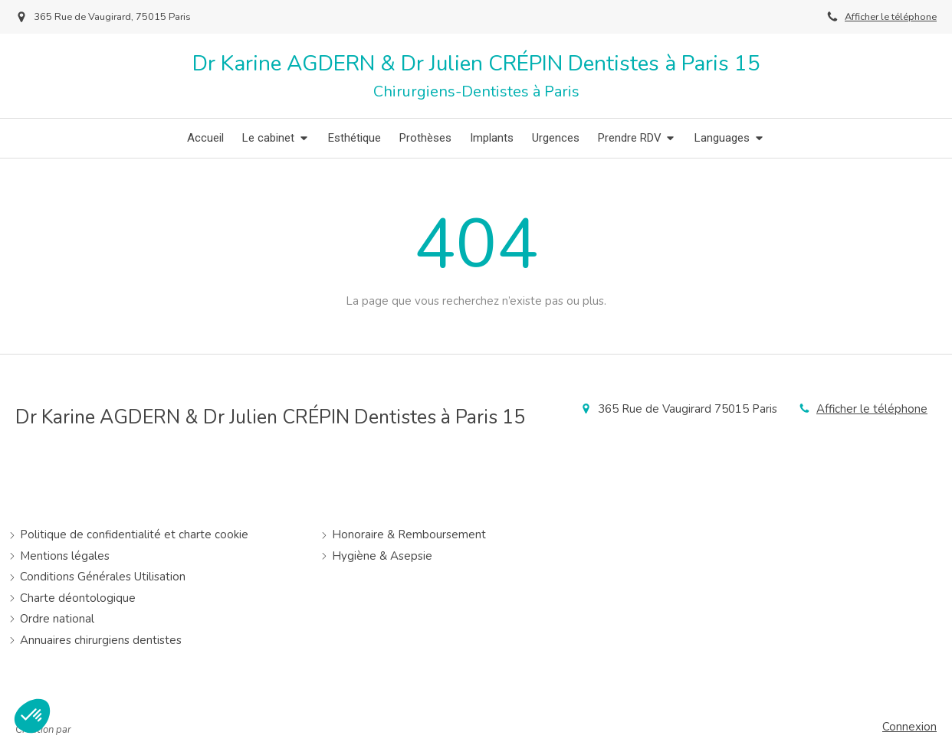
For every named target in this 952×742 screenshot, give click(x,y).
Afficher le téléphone (891, 17)
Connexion (909, 726)
